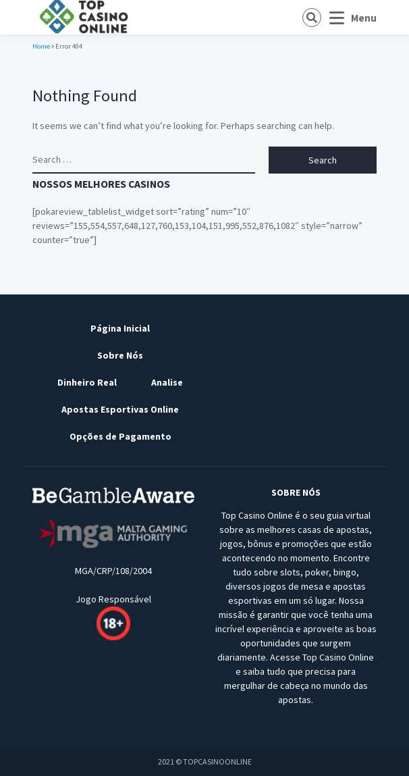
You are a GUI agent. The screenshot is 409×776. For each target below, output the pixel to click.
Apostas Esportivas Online (120, 409)
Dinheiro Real (87, 382)
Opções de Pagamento (120, 436)
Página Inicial (120, 328)
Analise (167, 382)
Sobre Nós (120, 355)
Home (41, 46)
